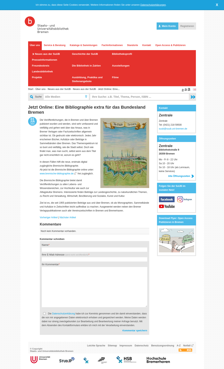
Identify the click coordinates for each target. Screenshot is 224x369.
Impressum (126, 345)
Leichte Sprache (96, 345)
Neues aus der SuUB (47, 53)
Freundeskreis (40, 65)
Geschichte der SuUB (85, 53)
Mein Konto (167, 26)
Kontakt (146, 45)
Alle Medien (52, 96)
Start (30, 89)
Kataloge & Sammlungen (83, 45)
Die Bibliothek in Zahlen (86, 65)
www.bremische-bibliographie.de (57, 173)
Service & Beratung (55, 45)
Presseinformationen (44, 59)
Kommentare (50, 224)
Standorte (132, 45)
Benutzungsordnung (162, 345)
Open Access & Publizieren (170, 45)
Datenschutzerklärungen (153, 5)
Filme (115, 77)
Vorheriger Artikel (49, 217)
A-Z (179, 345)
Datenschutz (141, 345)
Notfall (186, 345)
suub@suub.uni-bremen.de (173, 128)
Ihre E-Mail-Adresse (65, 254)
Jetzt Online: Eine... (109, 89)
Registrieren (187, 26)
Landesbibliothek (42, 71)
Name (45, 244)
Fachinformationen (112, 45)
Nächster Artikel (68, 217)
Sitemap (112, 345)
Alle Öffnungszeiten (181, 176)
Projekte (37, 77)
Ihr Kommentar (50, 264)
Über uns (35, 45)
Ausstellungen (121, 65)
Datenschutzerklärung (63, 313)
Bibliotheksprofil (122, 53)
